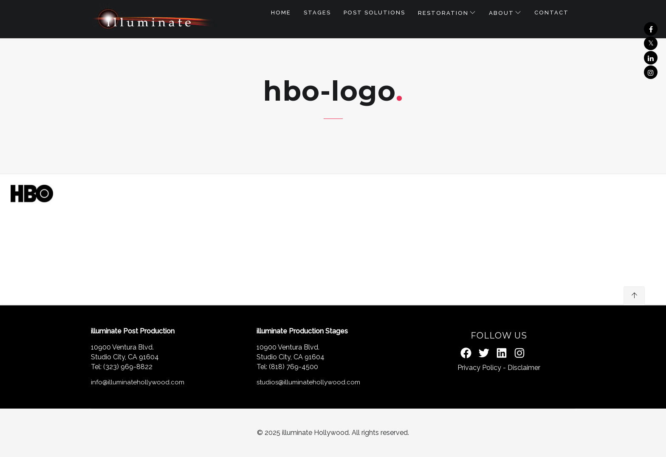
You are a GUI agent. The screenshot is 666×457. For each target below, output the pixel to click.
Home (281, 12)
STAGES (317, 12)
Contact (551, 12)
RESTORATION (443, 13)
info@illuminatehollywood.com (137, 382)
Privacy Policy (479, 368)
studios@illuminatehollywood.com (308, 382)
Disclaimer (524, 368)
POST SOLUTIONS (374, 12)
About (501, 13)
